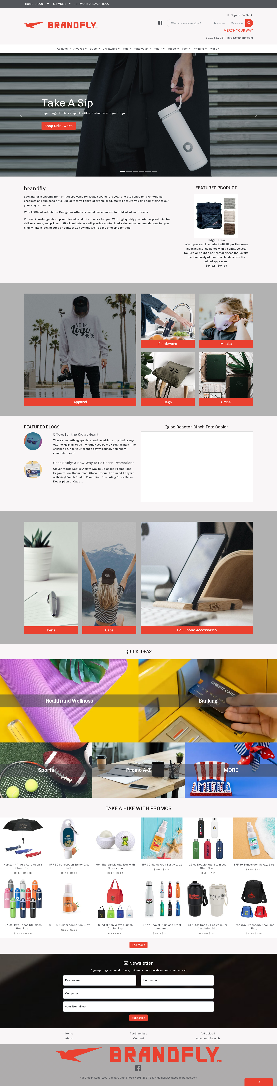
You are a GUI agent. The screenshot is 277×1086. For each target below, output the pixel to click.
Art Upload (208, 1033)
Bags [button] (93, 48)
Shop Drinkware (59, 126)
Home (69, 1033)
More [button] (213, 48)
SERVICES (59, 3)
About (69, 1038)
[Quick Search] (189, 23)
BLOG (105, 3)
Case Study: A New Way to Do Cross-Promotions (93, 463)
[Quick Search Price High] (237, 23)
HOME (29, 3)
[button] (21, 115)
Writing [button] (199, 48)
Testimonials (138, 1033)
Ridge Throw (216, 240)
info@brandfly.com (240, 37)
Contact (138, 1038)
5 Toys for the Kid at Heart (76, 434)
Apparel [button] (62, 48)
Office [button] (172, 48)
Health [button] (158, 48)
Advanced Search (208, 1038)
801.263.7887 (215, 37)
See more (138, 945)
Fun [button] (125, 48)
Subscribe (138, 1017)
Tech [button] (185, 48)
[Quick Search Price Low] (220, 23)
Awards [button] (78, 48)
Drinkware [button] (110, 48)
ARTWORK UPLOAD (87, 3)
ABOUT (40, 3)
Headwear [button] (141, 48)
